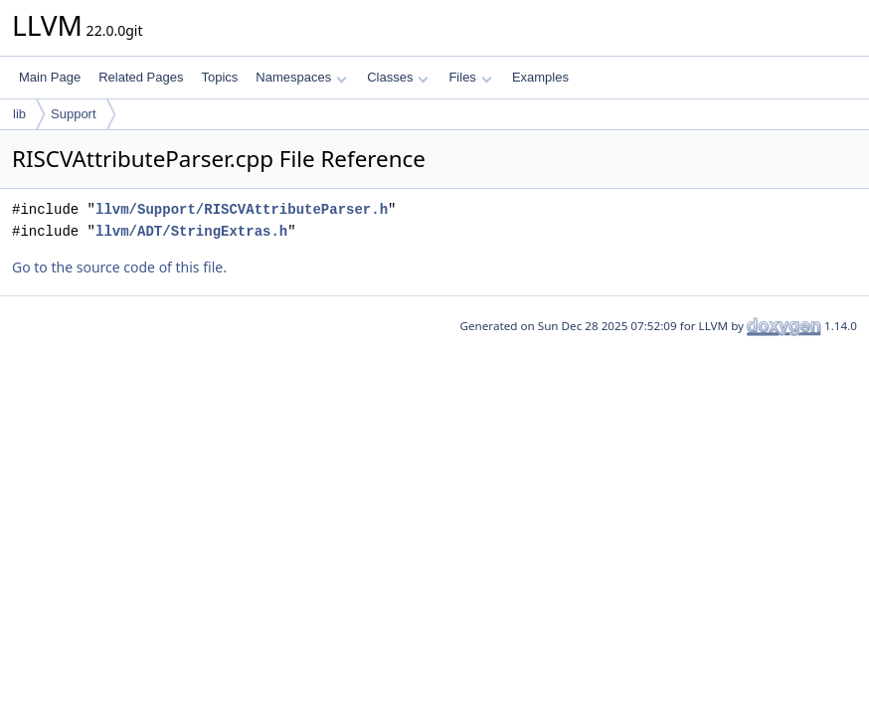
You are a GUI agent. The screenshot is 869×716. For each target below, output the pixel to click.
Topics (219, 77)
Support (73, 113)
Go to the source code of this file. (119, 267)
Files (469, 77)
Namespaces (301, 77)
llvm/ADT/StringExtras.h (191, 231)
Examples (540, 77)
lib (19, 113)
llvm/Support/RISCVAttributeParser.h (241, 209)
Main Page (50, 77)
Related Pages (140, 77)
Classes (398, 77)
